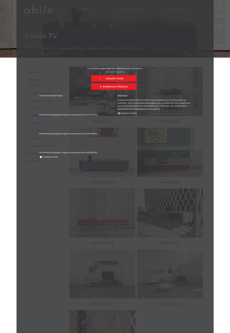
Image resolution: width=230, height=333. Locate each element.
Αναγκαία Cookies (127, 113)
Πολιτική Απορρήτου (115, 71)
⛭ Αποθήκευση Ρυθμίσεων (114, 86)
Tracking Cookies (49, 156)
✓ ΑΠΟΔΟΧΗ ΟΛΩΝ (114, 78)
